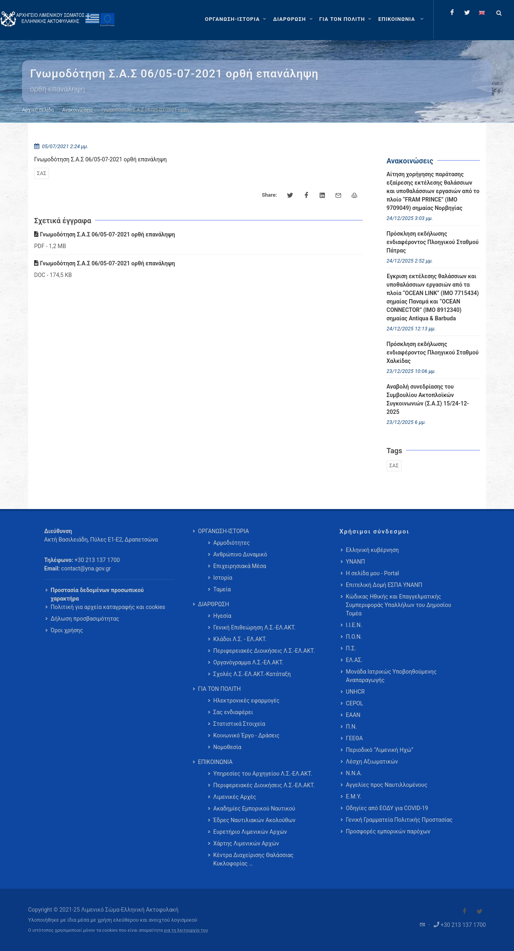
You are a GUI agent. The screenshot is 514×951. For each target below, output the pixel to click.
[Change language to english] (481, 12)
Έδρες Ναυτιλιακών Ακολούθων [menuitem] (254, 820)
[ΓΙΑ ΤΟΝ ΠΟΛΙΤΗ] (346, 19)
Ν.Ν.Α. (354, 773)
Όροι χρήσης (67, 630)
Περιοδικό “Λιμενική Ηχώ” (379, 750)
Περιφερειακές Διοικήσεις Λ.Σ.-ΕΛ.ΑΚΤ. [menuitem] (264, 651)
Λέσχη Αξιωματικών (372, 761)
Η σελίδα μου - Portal (372, 573)
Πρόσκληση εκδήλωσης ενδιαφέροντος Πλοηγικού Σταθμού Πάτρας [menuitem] (433, 242)
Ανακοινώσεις (77, 110)
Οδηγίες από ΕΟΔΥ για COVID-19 (387, 808)
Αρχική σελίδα (38, 110)
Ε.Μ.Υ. (353, 796)
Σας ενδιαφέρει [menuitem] (233, 712)
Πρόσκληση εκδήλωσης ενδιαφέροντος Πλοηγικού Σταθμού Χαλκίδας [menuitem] (433, 352)
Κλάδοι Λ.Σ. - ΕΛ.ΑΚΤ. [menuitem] (240, 639)
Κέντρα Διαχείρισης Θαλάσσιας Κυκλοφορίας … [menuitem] (253, 859)
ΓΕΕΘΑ (354, 738)
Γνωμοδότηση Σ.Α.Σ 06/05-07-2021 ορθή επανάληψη (104, 234)
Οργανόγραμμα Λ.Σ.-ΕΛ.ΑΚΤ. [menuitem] (248, 662)
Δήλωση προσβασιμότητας (85, 618)
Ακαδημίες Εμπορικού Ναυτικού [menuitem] (254, 808)
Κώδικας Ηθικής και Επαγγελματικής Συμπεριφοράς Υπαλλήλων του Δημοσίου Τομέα (398, 605)
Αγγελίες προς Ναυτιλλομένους (386, 785)
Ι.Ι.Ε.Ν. (354, 625)
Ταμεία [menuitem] (222, 589)
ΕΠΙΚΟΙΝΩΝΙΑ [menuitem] (215, 762)
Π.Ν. (351, 726)
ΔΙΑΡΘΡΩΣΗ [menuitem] (213, 604)
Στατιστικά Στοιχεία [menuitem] (239, 724)
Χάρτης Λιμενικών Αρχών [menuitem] (246, 843)
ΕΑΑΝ (353, 715)
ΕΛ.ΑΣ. (354, 660)
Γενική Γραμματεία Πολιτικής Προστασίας (399, 820)
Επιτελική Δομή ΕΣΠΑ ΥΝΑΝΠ (384, 585)
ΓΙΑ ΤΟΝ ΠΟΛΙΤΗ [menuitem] (219, 689)
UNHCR (355, 691)
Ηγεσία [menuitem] (222, 616)
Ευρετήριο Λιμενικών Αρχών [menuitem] (250, 832)
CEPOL (354, 703)
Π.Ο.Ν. (354, 636)
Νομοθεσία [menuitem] (227, 747)
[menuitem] (401, 19)
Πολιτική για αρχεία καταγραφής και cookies (108, 607)
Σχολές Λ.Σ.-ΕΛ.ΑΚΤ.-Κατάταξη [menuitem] (252, 674)
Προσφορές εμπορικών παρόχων (388, 831)
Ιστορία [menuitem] (222, 577)
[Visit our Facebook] (464, 911)
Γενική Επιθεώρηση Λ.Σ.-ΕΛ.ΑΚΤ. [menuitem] (254, 627)
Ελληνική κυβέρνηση (372, 550)
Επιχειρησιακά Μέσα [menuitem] (239, 566)
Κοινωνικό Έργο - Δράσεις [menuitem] (246, 735)
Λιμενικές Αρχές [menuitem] (234, 797)
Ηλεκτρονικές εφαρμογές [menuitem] (246, 700)
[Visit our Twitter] (479, 911)
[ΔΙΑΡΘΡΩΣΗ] (293, 19)
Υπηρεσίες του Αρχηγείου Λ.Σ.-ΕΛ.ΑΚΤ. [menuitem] (262, 773)
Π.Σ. (351, 648)
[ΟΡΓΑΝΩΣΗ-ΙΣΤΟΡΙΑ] (236, 19)
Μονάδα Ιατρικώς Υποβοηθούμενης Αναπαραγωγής (391, 675)
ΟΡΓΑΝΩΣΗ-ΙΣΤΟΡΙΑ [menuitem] (223, 531)
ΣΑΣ (41, 173)
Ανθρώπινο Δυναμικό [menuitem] (240, 554)
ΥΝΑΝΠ (355, 561)
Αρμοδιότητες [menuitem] (231, 543)
